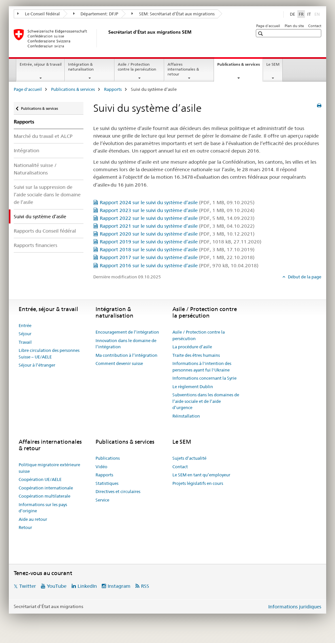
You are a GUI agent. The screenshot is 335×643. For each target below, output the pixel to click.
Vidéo (101, 466)
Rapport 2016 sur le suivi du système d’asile (179, 265)
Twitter (27, 586)
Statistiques (107, 483)
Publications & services (240, 66)
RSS (145, 586)
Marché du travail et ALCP (43, 136)
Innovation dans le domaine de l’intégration (126, 344)
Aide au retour (33, 519)
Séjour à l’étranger (37, 365)
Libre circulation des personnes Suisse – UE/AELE (49, 353)
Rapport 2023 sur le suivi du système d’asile (177, 210)
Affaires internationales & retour (183, 69)
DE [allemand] (292, 14)
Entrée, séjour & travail (41, 64)
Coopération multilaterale (44, 496)
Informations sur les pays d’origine (43, 508)
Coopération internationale (46, 487)
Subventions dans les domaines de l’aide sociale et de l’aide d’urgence (205, 401)
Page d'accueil (268, 26)
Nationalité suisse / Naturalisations (35, 169)
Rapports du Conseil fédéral (45, 231)
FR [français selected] (301, 14)
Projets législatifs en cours (197, 483)
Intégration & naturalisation (81, 67)
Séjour (25, 333)
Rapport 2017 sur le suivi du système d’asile (177, 257)
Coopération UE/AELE (40, 479)
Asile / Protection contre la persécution (137, 67)
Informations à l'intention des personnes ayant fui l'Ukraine (201, 366)
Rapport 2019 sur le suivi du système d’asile (180, 242)
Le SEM (272, 64)
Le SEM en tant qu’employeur (201, 474)
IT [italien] (309, 14)
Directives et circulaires (118, 491)
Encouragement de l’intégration (127, 332)
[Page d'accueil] (107, 38)
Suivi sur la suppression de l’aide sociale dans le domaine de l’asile (47, 194)
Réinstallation (186, 416)
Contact (314, 26)
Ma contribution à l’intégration (126, 355)
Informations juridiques (294, 606)
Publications (108, 458)
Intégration (26, 150)
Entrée (25, 325)
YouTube (56, 586)
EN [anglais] (317, 14)
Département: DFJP (95, 14)
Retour (25, 527)
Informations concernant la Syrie (204, 378)
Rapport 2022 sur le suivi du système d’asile (177, 218)
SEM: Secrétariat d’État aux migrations (173, 14)
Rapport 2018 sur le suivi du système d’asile (177, 249)
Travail (25, 342)
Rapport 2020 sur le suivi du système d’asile (177, 234)
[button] (261, 33)
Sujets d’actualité (189, 458)
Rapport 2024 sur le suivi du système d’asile (177, 202)
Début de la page (304, 276)
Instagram (119, 586)
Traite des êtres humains (196, 355)
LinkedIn (87, 586)
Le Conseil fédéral (38, 14)
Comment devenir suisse (119, 363)
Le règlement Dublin (192, 386)
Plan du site (294, 26)
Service (102, 500)
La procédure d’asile (192, 346)
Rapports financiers (35, 245)
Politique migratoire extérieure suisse (49, 468)
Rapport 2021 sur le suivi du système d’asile (177, 226)
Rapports (113, 89)
